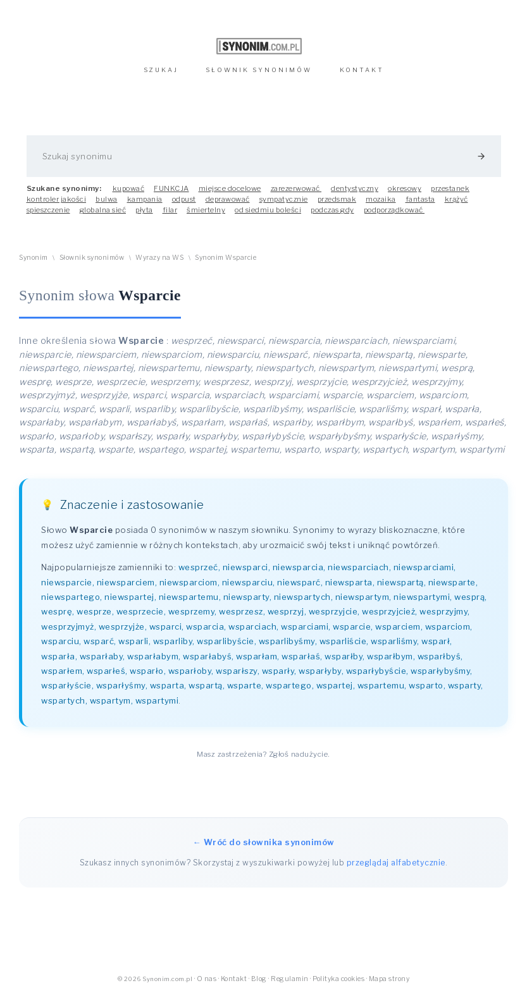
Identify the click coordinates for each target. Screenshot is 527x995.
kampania (145, 199)
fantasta (420, 199)
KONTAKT (362, 69)
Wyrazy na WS (159, 257)
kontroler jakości (57, 199)
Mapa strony (389, 979)
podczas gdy (332, 209)
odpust (184, 199)
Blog (259, 979)
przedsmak (337, 199)
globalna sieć (103, 209)
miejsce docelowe (230, 188)
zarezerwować (296, 188)
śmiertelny (206, 209)
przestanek (450, 188)
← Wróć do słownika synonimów (264, 842)
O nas (207, 979)
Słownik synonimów (92, 257)
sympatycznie (283, 199)
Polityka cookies (338, 979)
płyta (144, 209)
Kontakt (234, 979)
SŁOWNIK (259, 69)
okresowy (404, 188)
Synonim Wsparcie (225, 257)
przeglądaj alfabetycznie (396, 862)
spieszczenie (48, 209)
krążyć (456, 199)
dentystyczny (354, 188)
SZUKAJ (161, 69)
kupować (129, 188)
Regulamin (290, 979)
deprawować (228, 199)
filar (170, 209)
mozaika (381, 199)
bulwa (107, 199)
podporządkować (394, 209)
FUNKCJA (171, 188)
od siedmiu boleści (268, 209)
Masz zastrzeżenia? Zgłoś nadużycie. (263, 754)
